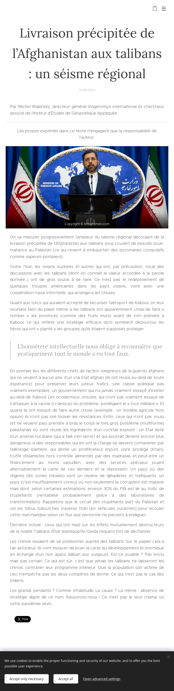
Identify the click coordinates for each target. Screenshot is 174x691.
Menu (164, 8)
